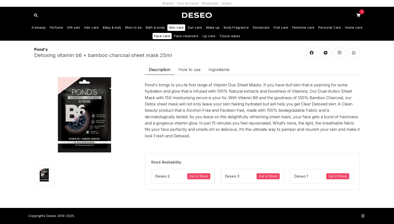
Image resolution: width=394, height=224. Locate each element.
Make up (213, 27)
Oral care (280, 27)
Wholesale (210, 3)
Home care (353, 27)
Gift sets (73, 27)
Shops (226, 3)
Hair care (91, 27)
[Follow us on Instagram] (363, 216)
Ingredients (219, 69)
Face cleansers (186, 36)
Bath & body (155, 27)
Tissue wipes (229, 36)
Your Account (188, 3)
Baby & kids (112, 27)
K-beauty (39, 27)
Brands (168, 3)
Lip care (209, 36)
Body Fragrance (236, 27)
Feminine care (303, 27)
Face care (162, 36)
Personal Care (329, 27)
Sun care (195, 27)
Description (159, 69)
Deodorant (261, 27)
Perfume (56, 27)
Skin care (176, 27)
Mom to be (133, 27)
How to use (189, 69)
